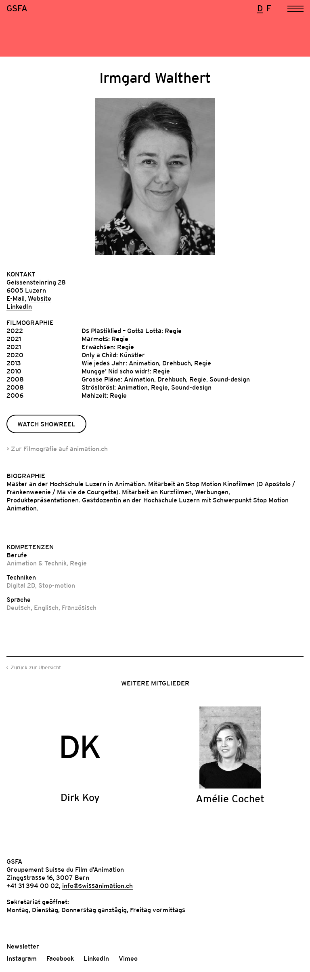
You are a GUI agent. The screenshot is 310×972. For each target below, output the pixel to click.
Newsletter (22, 946)
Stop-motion (56, 585)
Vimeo (128, 958)
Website (39, 298)
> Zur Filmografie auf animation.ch (57, 448)
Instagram (21, 958)
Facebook (60, 958)
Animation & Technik (36, 563)
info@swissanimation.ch (97, 885)
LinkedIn (19, 306)
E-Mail (15, 298)
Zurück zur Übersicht (35, 667)
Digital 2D (20, 585)
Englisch (46, 607)
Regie (78, 563)
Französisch (79, 607)
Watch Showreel (46, 424)
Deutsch (18, 607)
